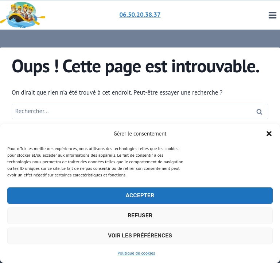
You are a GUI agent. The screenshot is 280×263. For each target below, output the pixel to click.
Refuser (140, 215)
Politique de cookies (136, 253)
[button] (269, 133)
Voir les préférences (140, 235)
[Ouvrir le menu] (272, 15)
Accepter (140, 195)
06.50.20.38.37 (139, 15)
